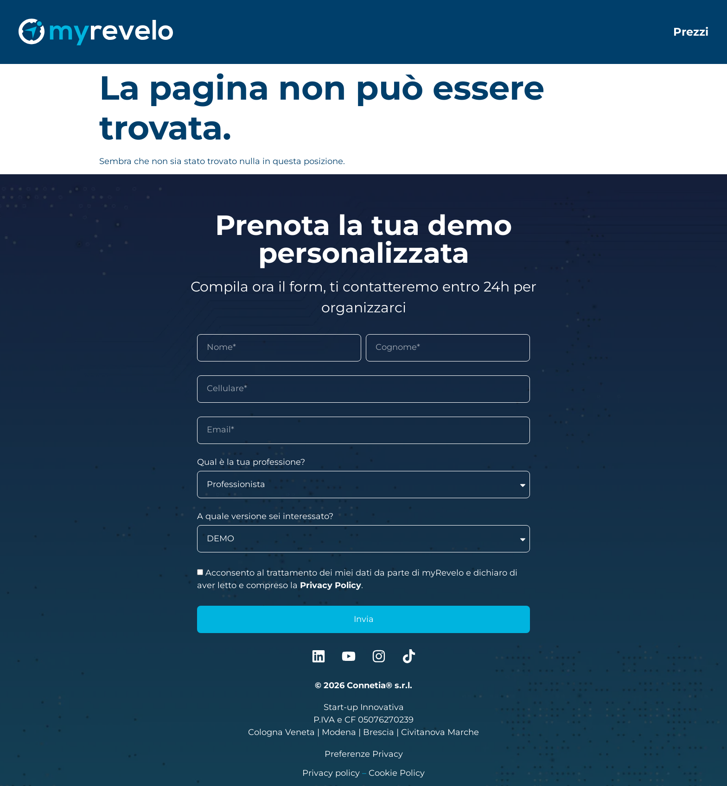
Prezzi (690, 31)
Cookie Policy (397, 773)
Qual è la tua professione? (251, 462)
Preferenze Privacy (364, 754)
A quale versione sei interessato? (265, 516)
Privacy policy (331, 773)
